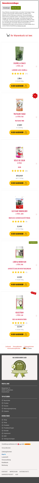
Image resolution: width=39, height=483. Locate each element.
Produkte (6, 425)
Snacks (6, 406)
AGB (5, 436)
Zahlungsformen (29, 346)
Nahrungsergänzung (10, 408)
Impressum (7, 433)
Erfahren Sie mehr (21, 26)
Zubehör (6, 411)
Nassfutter (7, 400)
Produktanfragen (9, 428)
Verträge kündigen (9, 439)
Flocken (6, 403)
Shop (5, 420)
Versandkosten (17, 346)
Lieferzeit (8, 346)
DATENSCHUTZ (24, 471)
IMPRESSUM (13, 471)
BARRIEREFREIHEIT (7, 474)
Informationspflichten (13, 348)
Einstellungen (6, 8)
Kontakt (6, 431)
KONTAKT (5, 471)
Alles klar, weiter (16, 8)
